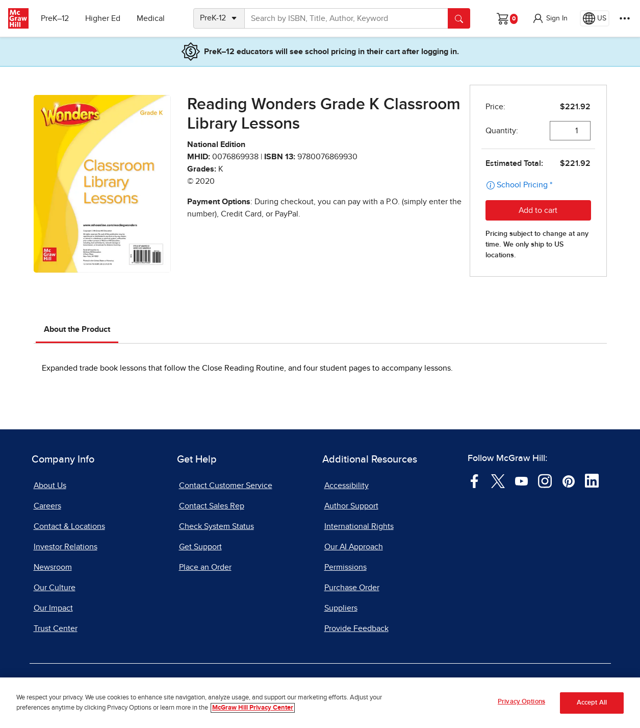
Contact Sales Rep (211, 506)
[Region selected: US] (594, 18)
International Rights (359, 526)
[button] (550, 18)
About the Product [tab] (77, 329)
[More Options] (625, 18)
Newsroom (53, 567)
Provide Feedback (356, 628)
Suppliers (340, 608)
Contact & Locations (69, 526)
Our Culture (54, 588)
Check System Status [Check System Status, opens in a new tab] (216, 526)
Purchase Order (351, 588)
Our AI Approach (353, 547)
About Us (50, 485)
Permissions (345, 567)
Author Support (351, 506)
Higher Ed (102, 18)
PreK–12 (55, 18)
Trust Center (56, 628)
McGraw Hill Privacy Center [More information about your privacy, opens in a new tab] (252, 708)
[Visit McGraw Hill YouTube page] (521, 480)
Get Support (200, 547)
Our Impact (53, 608)
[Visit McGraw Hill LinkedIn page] (592, 480)
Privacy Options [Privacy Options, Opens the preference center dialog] (521, 701)
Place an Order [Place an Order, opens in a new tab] (205, 567)
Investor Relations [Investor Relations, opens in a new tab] (65, 547)
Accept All (592, 702)
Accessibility (346, 485)
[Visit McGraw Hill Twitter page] (498, 480)
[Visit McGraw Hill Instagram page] (545, 480)
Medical (151, 18)
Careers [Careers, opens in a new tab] (47, 506)
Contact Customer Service (225, 485)
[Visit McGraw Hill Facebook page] (474, 480)
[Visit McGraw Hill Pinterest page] (568, 480)
